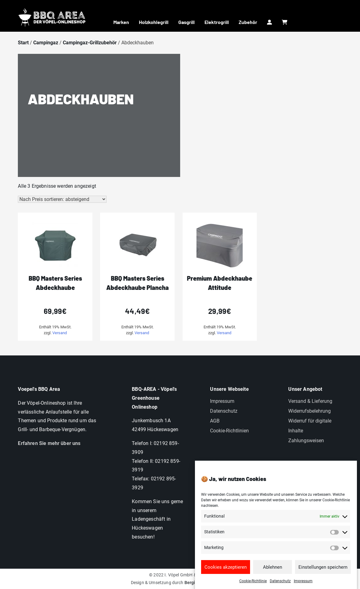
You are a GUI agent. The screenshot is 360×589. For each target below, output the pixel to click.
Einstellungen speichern (322, 571)
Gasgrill (186, 22)
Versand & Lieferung (310, 401)
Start (23, 43)
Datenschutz (280, 585)
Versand (59, 333)
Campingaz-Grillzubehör (90, 43)
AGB (215, 421)
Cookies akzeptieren (225, 571)
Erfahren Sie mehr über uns (49, 443)
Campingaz (45, 43)
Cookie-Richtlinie (253, 585)
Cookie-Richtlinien (229, 431)
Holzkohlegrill (153, 22)
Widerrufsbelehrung (309, 411)
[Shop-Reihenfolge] (62, 199)
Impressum (303, 585)
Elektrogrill (216, 22)
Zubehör (248, 22)
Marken (121, 22)
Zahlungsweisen (306, 440)
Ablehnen (272, 571)
